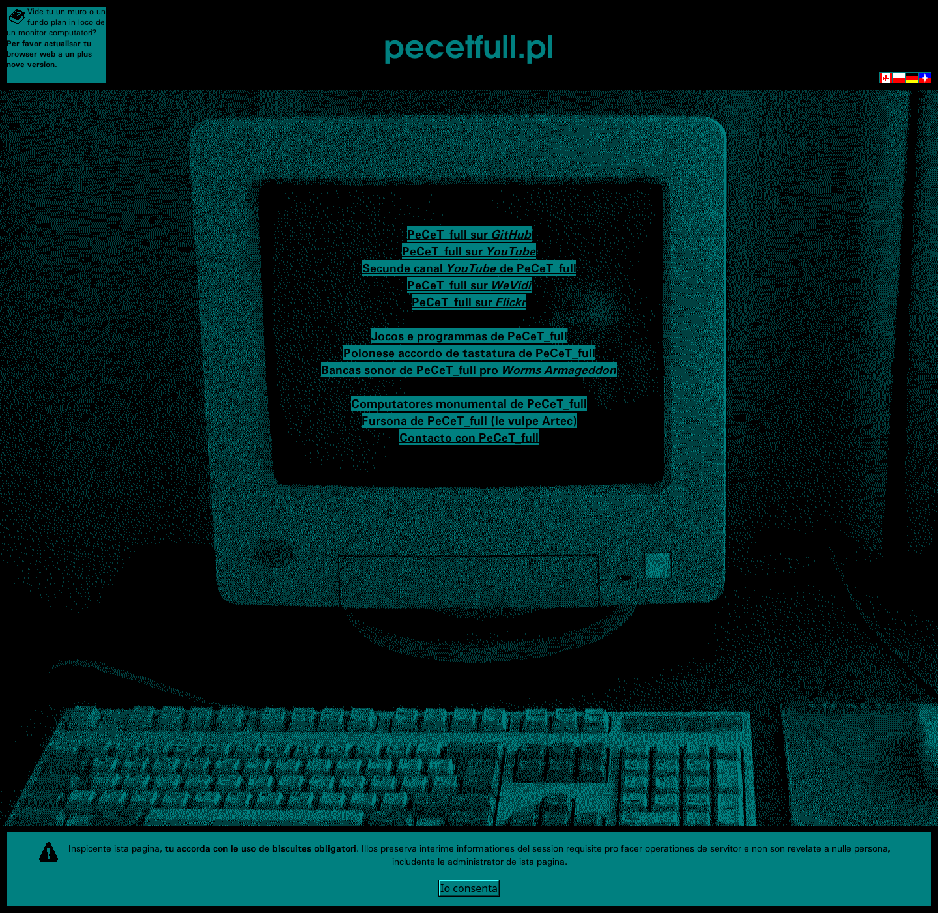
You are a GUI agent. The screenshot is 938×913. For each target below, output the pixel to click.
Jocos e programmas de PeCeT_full (469, 335)
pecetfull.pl (469, 44)
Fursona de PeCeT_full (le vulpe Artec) (469, 420)
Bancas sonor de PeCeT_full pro (469, 369)
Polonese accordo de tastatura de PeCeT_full (469, 352)
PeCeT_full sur (469, 234)
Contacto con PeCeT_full (469, 437)
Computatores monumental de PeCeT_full (469, 403)
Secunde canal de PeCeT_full (469, 268)
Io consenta (469, 888)
